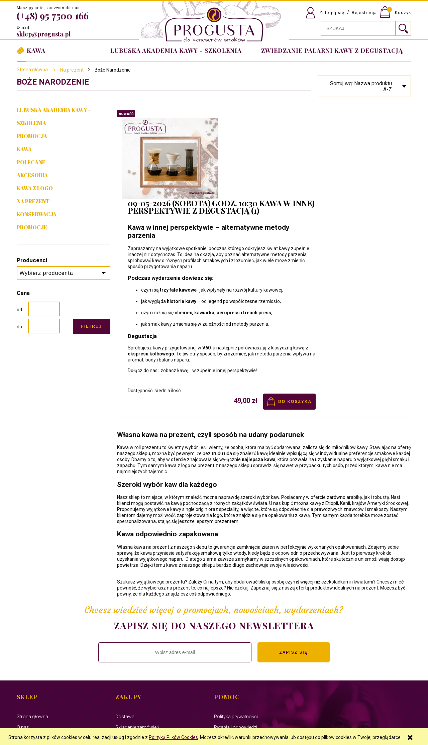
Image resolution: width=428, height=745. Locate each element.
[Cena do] (44, 326)
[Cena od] (44, 309)
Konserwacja (37, 214)
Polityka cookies (34, 677)
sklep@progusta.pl (44, 34)
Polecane (31, 162)
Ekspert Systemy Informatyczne (153, 721)
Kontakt (25, 656)
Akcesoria (32, 175)
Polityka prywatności (236, 634)
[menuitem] (330, 50)
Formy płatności (132, 666)
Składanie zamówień (137, 645)
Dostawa (124, 634)
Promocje (32, 227)
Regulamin (225, 656)
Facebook (27, 666)
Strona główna (32, 69)
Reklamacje (127, 656)
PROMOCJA (32, 136)
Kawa (24, 149)
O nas (23, 645)
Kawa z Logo (35, 188)
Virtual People (196, 721)
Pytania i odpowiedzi (235, 645)
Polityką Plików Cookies (173, 737)
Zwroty (221, 666)
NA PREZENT (33, 201)
